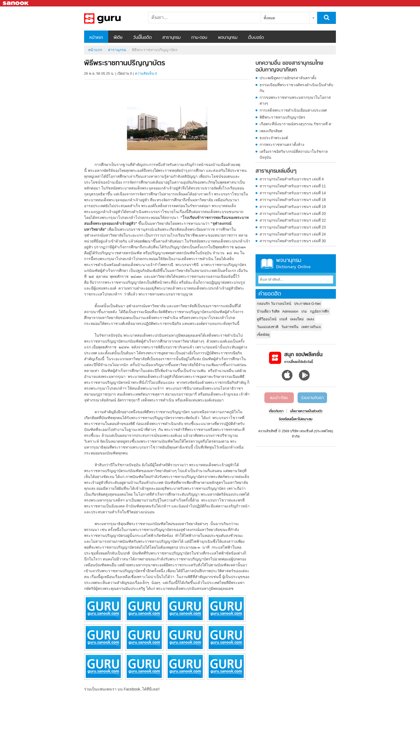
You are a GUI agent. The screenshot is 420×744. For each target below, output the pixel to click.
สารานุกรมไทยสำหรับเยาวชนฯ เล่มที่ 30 (293, 241)
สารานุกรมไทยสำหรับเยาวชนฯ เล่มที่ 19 (293, 206)
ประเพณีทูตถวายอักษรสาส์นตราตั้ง (288, 78)
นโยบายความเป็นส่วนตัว (306, 411)
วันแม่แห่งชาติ (267, 327)
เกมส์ (283, 319)
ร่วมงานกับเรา (312, 398)
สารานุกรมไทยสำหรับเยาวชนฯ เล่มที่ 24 (293, 234)
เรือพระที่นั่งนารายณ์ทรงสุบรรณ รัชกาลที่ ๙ (295, 124)
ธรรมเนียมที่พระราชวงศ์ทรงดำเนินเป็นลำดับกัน (296, 88)
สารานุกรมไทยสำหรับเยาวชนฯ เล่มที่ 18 (293, 200)
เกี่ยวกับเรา (276, 411)
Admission (290, 311)
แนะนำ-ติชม (279, 398)
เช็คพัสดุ (263, 335)
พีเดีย (118, 37)
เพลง (310, 319)
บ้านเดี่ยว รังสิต (268, 311)
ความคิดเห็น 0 (146, 73)
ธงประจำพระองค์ (274, 138)
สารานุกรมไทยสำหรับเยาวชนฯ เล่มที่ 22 (293, 220)
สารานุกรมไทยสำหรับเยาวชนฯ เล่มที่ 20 (293, 213)
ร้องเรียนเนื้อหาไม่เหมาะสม (295, 419)
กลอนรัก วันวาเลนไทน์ (274, 304)
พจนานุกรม (227, 37)
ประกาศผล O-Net (307, 304)
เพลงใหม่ (297, 319)
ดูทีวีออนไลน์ (266, 319)
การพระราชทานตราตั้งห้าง (282, 144)
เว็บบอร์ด (256, 37)
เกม (304, 311)
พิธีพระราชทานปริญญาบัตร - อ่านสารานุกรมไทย (112, 18)
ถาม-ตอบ (199, 37)
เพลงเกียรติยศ (271, 131)
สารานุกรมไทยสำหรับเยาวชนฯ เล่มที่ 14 (293, 193)
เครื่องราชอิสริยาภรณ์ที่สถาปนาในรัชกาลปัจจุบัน (294, 154)
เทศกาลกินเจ (311, 327)
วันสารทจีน (289, 327)
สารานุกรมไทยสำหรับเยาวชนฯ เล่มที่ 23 (293, 227)
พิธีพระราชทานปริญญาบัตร (282, 117)
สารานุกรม (171, 37)
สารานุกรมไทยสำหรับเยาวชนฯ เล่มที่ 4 (292, 179)
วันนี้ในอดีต (142, 37)
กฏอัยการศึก (319, 311)
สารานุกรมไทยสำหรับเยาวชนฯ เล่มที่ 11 (293, 186)
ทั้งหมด (269, 18)
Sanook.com (16, 3)
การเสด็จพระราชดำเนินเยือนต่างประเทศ (293, 110)
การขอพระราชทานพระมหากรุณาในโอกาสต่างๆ (295, 100)
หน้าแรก (96, 37)
